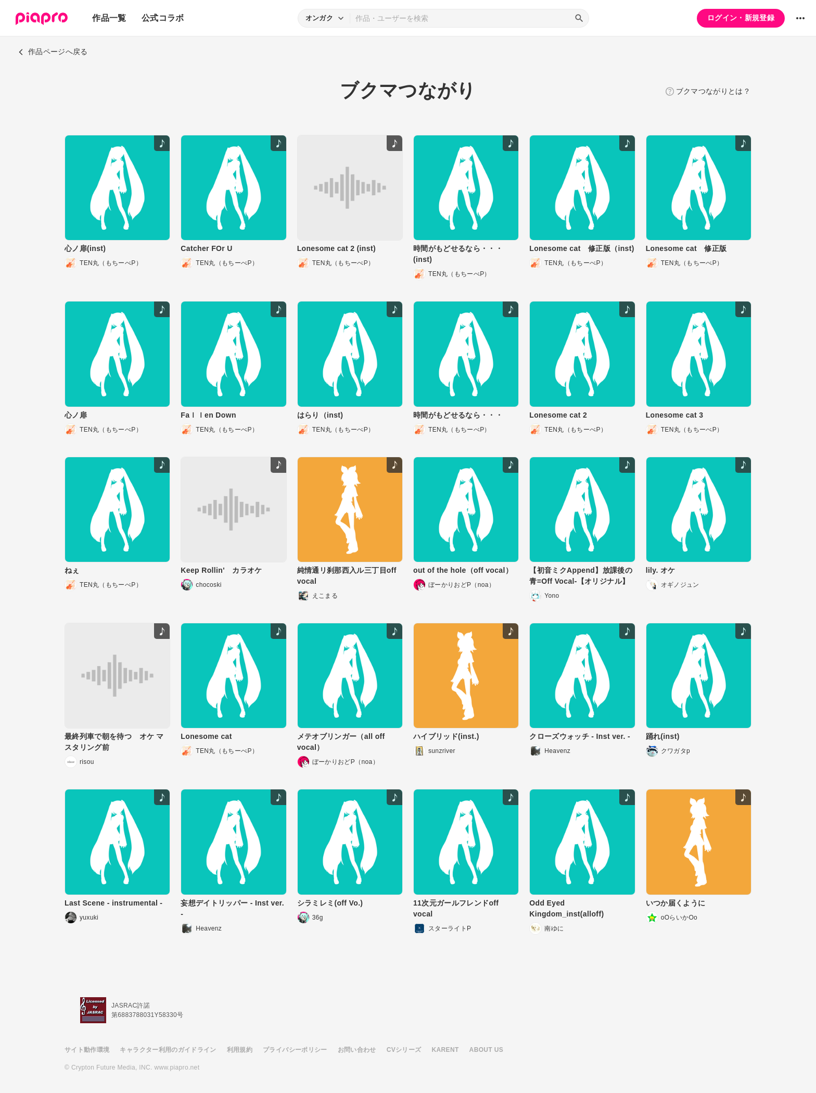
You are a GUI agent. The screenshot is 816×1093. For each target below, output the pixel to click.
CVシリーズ (404, 1049)
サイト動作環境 (87, 1049)
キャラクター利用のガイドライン (168, 1049)
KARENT (445, 1049)
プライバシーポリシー (295, 1049)
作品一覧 (109, 18)
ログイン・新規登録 (740, 18)
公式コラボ (163, 18)
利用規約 (239, 1049)
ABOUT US (486, 1049)
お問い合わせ (357, 1049)
